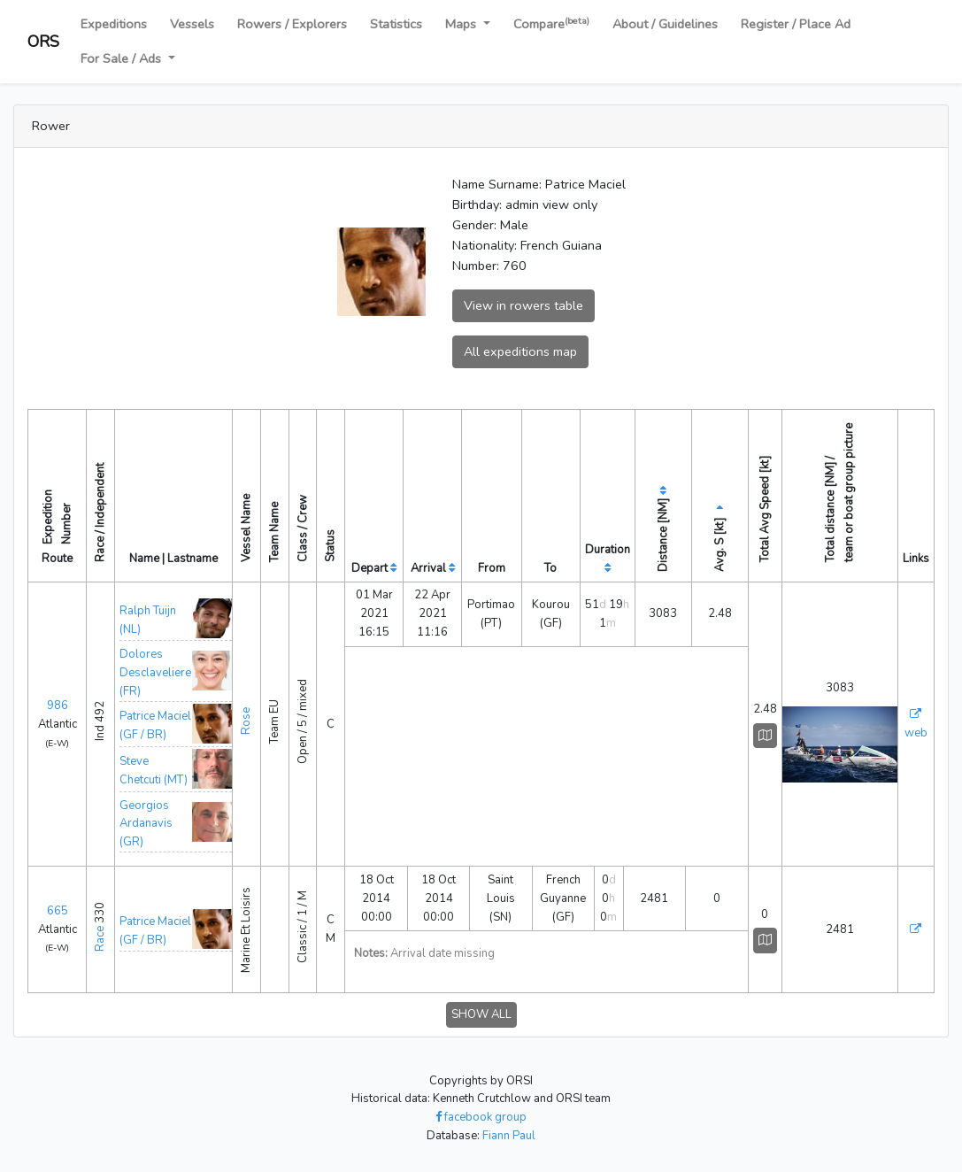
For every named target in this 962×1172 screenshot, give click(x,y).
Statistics (396, 24)
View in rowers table (523, 305)
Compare (551, 23)
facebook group (481, 1117)
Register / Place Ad (795, 24)
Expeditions (114, 24)
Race (100, 939)
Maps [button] (462, 24)
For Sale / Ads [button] (123, 58)
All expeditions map (520, 351)
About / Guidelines (665, 24)
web (915, 733)
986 (57, 705)
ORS (43, 41)
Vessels (192, 24)
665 (57, 911)
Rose (246, 721)
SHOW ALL (481, 1014)
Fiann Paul (508, 1136)
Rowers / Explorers (292, 24)
